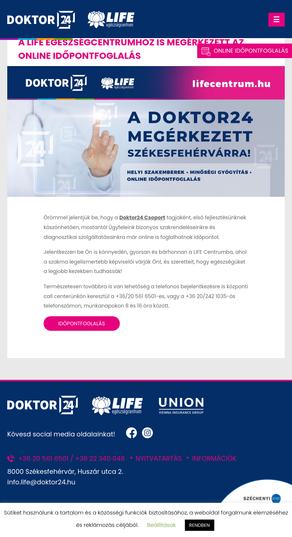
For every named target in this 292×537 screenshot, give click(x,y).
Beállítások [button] (161, 525)
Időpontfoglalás (81, 323)
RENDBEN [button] (199, 525)
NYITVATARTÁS (159, 458)
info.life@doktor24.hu (41, 482)
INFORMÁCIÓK (214, 458)
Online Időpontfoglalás (251, 50)
